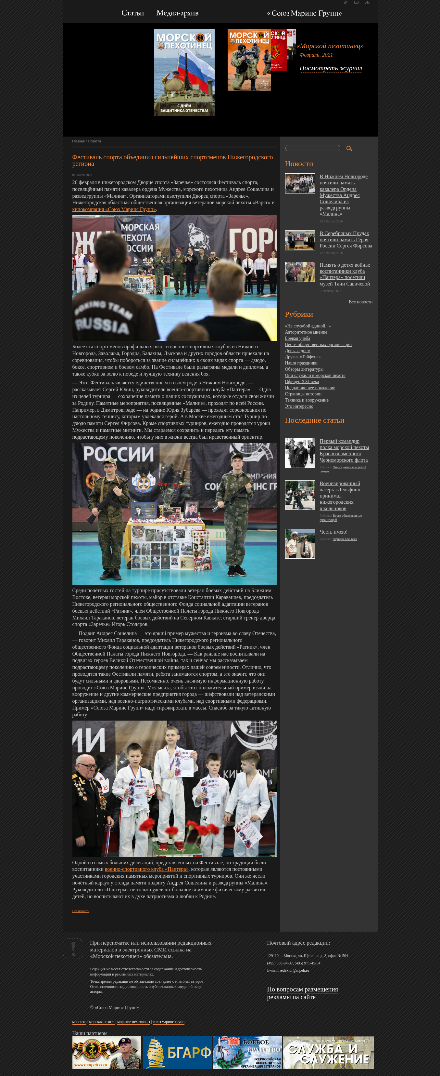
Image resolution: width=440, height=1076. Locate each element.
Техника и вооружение (307, 400)
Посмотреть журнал (331, 68)
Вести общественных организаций (318, 344)
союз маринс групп (168, 1021)
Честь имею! (334, 532)
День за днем (297, 350)
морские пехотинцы (133, 1021)
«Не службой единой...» (308, 326)
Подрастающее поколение (310, 387)
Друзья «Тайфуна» (303, 356)
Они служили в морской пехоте (315, 375)
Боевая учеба (297, 338)
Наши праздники (301, 363)
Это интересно (299, 406)
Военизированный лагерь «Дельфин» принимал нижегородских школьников (340, 496)
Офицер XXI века (302, 381)
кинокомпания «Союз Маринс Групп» (114, 209)
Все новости (81, 911)
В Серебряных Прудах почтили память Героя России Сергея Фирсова (346, 239)
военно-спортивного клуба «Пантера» (147, 869)
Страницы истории (303, 394)
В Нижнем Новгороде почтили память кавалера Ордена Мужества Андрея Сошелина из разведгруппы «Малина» (344, 195)
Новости (94, 141)
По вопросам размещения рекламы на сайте (302, 993)
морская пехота (102, 1021)
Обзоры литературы (304, 369)
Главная (78, 141)
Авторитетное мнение (306, 332)
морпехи (79, 1021)
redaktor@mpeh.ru (294, 970)
